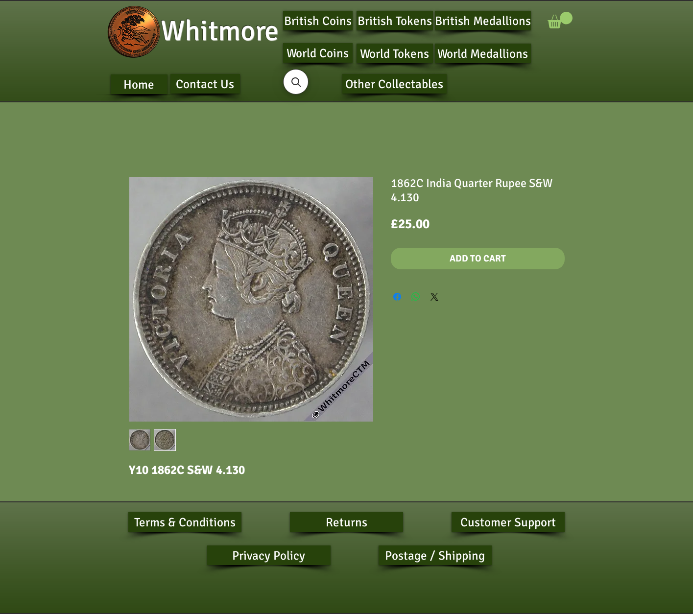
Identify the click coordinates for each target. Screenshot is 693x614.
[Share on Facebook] (397, 297)
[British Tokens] (395, 20)
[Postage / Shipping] (435, 555)
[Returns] (346, 522)
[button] (560, 20)
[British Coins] (318, 20)
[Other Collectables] (394, 84)
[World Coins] (318, 53)
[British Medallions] (483, 20)
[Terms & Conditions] (184, 522)
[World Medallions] (483, 53)
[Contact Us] (205, 84)
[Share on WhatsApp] (416, 297)
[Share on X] (434, 297)
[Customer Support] (508, 522)
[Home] (139, 84)
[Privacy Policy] (269, 555)
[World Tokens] (395, 53)
